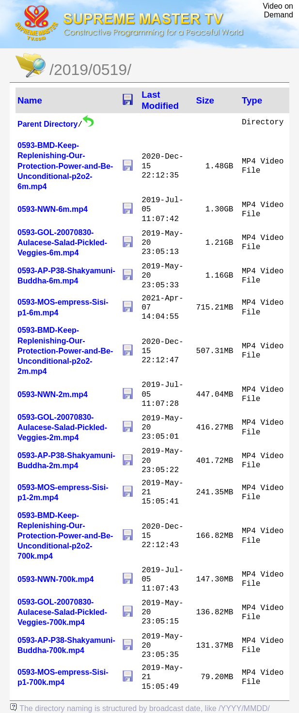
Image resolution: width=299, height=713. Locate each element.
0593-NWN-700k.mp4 (55, 579)
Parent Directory (47, 124)
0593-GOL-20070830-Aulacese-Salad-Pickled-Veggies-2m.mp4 (62, 427)
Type (252, 100)
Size (205, 100)
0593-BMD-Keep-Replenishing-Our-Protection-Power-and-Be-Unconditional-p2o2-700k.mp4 (65, 536)
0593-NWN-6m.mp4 (52, 209)
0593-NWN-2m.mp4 (52, 394)
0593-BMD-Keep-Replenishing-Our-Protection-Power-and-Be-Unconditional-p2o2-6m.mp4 (65, 166)
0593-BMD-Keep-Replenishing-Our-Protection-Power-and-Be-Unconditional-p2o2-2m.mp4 (65, 350)
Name (29, 100)
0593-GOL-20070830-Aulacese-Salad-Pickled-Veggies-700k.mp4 (62, 612)
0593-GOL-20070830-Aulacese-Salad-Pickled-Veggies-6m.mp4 (62, 242)
